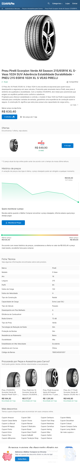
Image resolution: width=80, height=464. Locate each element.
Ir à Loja (67, 146)
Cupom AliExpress (8, 438)
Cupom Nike (45, 432)
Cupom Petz (6, 435)
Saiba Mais (22, 459)
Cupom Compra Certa (68, 426)
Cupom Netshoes (47, 423)
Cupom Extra (7, 432)
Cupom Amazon (8, 417)
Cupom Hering (46, 429)
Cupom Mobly (65, 417)
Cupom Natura (46, 438)
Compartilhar (72, 82)
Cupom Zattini (46, 435)
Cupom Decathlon (67, 421)
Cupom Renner (27, 423)
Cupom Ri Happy (8, 426)
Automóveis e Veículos (12, 8)
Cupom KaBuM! (27, 435)
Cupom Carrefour (47, 426)
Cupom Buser (26, 429)
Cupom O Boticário (28, 426)
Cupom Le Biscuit (8, 423)
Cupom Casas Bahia (9, 421)
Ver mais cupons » (67, 432)
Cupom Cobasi (65, 423)
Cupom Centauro (47, 417)
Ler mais (74, 105)
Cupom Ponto (7, 429)
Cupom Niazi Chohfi (28, 432)
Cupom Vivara (26, 421)
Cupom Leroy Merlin (67, 429)
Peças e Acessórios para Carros (32, 8)
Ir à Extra (9, 117)
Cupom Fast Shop (47, 421)
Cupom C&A (25, 417)
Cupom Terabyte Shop (29, 438)
